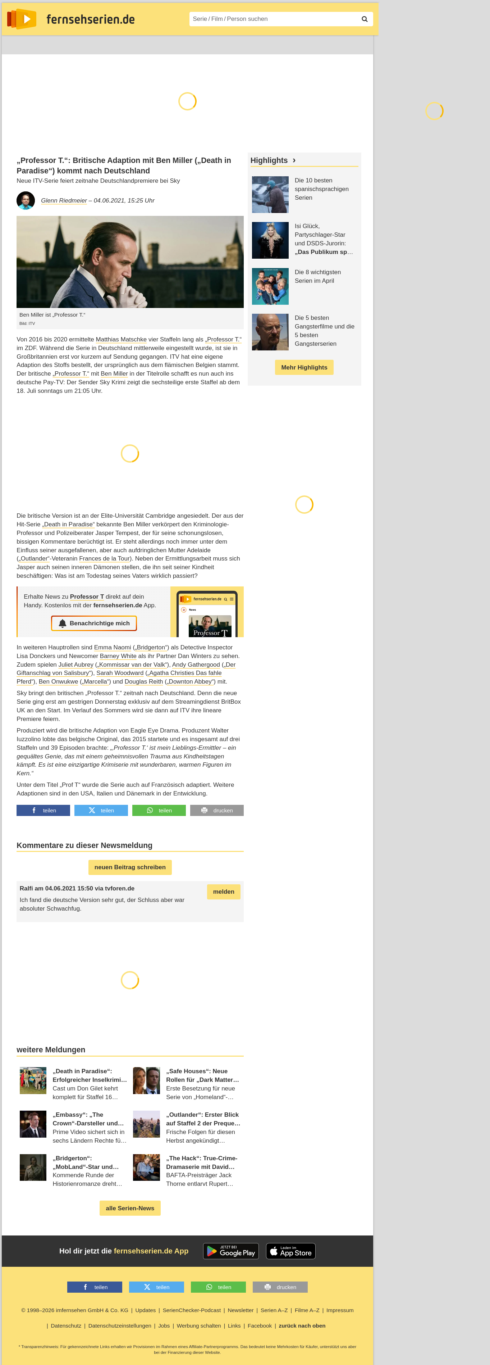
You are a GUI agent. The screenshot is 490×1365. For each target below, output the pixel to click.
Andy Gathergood (196, 664)
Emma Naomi (112, 647)
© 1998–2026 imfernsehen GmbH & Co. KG (74, 1310)
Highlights (269, 160)
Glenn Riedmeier (64, 200)
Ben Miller (114, 373)
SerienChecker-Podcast (192, 1310)
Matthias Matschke (121, 339)
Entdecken (47, 43)
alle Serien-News (130, 1208)
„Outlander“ (34, 558)
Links (234, 1326)
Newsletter (240, 1310)
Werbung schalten (199, 1326)
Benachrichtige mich (94, 623)
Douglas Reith (144, 681)
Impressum (340, 1310)
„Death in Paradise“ (68, 524)
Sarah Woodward (119, 673)
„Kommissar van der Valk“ (132, 664)
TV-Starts (124, 43)
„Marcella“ (95, 681)
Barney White (118, 656)
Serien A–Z (162, 43)
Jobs (164, 1326)
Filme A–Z (202, 43)
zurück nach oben (302, 1326)
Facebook (260, 1326)
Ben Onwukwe (58, 681)
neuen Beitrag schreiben (130, 867)
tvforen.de (119, 888)
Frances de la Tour (104, 558)
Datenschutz (66, 1326)
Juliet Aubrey (76, 664)
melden (224, 891)
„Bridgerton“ (151, 647)
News (14, 43)
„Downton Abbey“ (190, 681)
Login (352, 43)
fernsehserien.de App (151, 1251)
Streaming (86, 43)
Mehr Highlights (304, 367)
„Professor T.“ (223, 339)
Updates (145, 1310)
